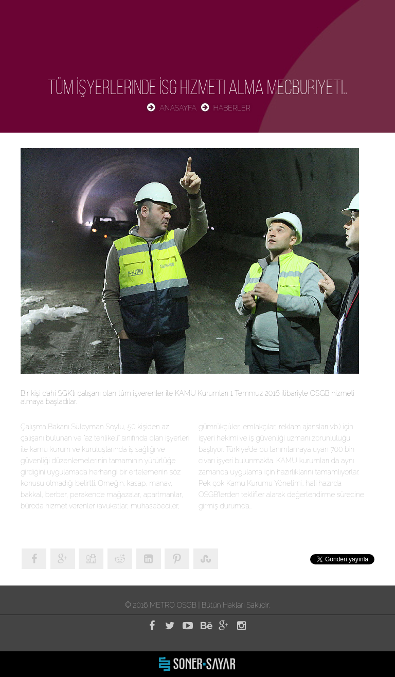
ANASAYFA (177, 108)
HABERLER (231, 108)
